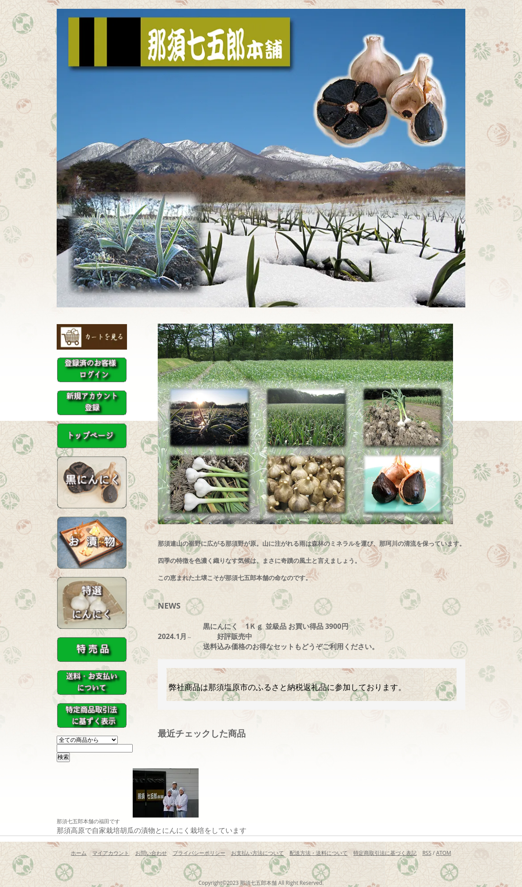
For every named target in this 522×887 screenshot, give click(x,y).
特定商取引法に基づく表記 (385, 853)
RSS (426, 853)
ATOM (443, 853)
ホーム (79, 853)
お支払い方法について (257, 853)
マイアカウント (110, 853)
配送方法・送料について (319, 853)
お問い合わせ (151, 853)
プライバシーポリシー (199, 853)
